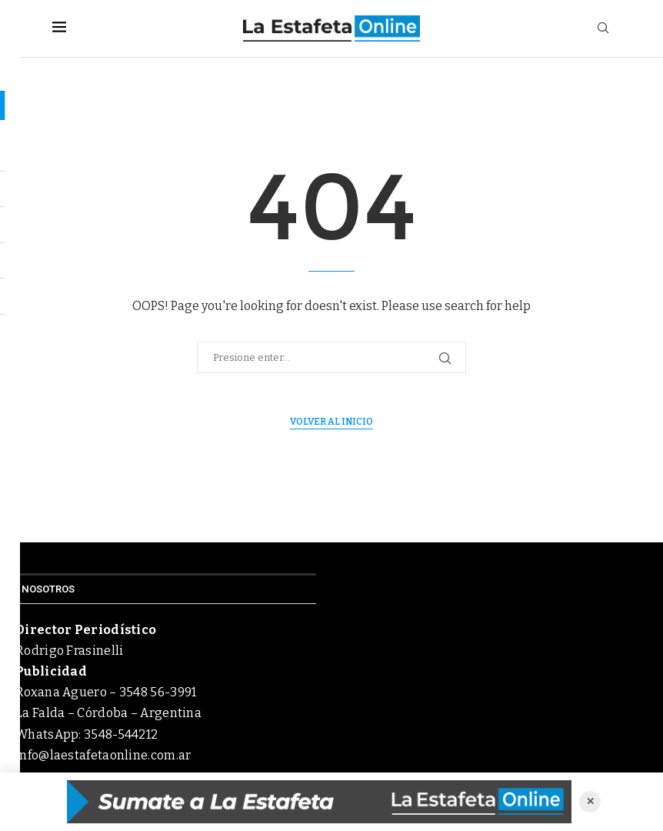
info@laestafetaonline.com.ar (103, 755)
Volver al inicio (331, 421)
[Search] (603, 28)
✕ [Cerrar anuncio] (590, 801)
